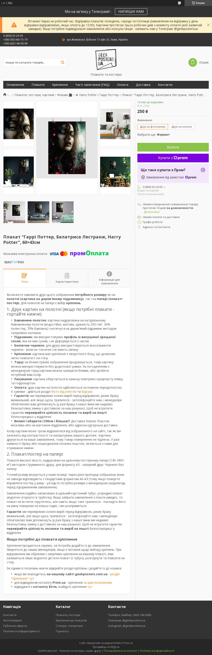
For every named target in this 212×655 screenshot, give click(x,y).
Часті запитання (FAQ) (92, 84)
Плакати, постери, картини (34, 95)
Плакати (38, 84)
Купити (173, 147)
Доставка (143, 84)
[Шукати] (62, 62)
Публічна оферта (15, 626)
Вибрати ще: (153, 134)
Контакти (165, 84)
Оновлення (15, 84)
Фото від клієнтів (63, 391)
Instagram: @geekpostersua (126, 626)
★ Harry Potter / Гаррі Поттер (97, 95)
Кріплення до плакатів (71, 620)
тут (89, 587)
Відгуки (87, 391)
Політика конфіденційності (21, 631)
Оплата (122, 84)
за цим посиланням (98, 582)
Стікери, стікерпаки (69, 626)
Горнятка (62, 631)
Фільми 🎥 (64, 95)
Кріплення (60, 84)
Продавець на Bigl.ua (106, 647)
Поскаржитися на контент (120, 651)
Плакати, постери (68, 615)
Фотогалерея (12, 620)
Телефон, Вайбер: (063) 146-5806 (129, 615)
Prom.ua (127, 643)
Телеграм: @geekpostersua (126, 620)
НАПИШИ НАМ (131, 11)
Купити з (173, 158)
